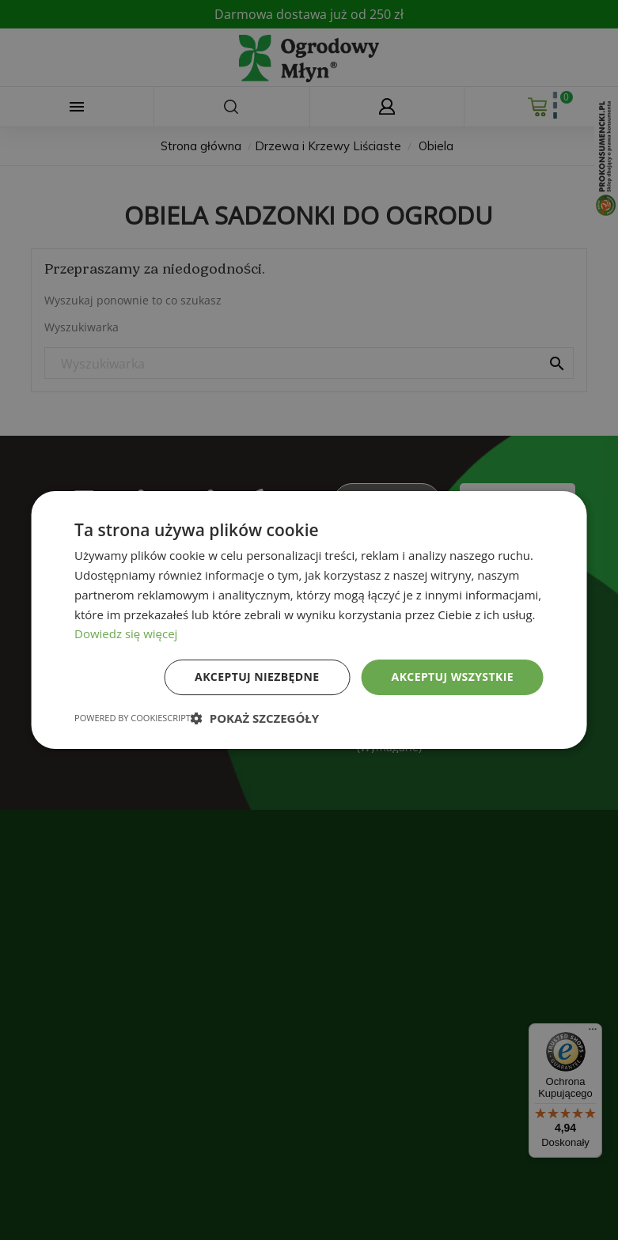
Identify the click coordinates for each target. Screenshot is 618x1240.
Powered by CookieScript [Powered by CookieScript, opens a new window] (132, 718)
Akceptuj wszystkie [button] (453, 676)
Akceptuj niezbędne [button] (257, 676)
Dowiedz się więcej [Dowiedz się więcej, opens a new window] (125, 633)
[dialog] (309, 620)
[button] (255, 718)
